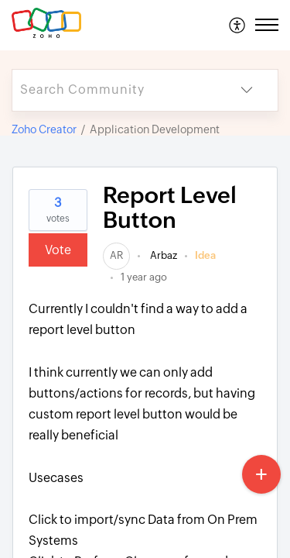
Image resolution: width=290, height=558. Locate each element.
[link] (116, 255)
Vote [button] (58, 250)
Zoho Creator (44, 129)
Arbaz (162, 255)
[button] (237, 25)
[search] (114, 90)
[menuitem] (237, 25)
